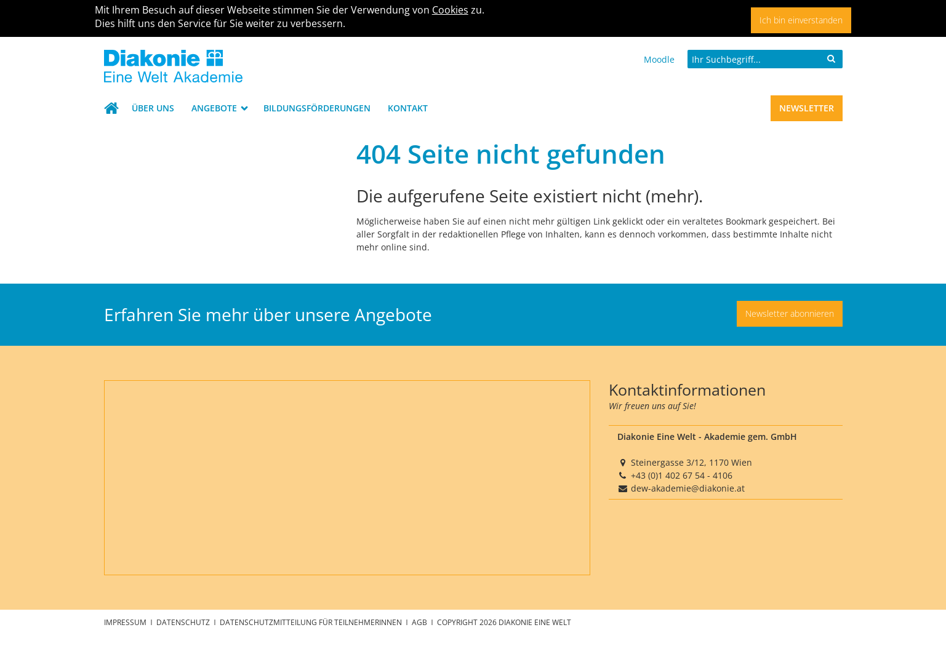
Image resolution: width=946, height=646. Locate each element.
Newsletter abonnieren (789, 313)
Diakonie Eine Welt (535, 622)
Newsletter (806, 108)
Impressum (126, 622)
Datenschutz (184, 622)
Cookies (450, 10)
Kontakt (408, 108)
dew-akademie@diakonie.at (688, 488)
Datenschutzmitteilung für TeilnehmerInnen (312, 622)
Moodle (659, 59)
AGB (420, 622)
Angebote (215, 108)
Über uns (153, 108)
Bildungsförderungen (317, 108)
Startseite (114, 108)
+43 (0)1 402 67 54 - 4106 (681, 475)
